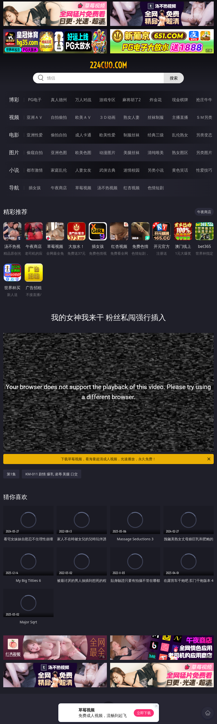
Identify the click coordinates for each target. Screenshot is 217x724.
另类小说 (156, 170)
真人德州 (59, 99)
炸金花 (156, 99)
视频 (14, 117)
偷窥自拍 (35, 152)
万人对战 (83, 99)
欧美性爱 (107, 135)
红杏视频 (131, 187)
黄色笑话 (180, 170)
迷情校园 (131, 170)
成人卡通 (83, 135)
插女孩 (35, 187)
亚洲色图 (59, 152)
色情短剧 (156, 187)
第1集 (11, 474)
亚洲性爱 (35, 135)
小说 (14, 170)
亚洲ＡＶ (35, 117)
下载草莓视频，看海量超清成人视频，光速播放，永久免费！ (136, 459)
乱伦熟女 (180, 135)
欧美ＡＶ (83, 117)
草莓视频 (83, 187)
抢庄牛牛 (204, 99)
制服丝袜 (131, 135)
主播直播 (180, 117)
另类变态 (204, 135)
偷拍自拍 (59, 135)
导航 (14, 187)
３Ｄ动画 (107, 117)
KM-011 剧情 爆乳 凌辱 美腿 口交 (51, 474)
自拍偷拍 (59, 117)
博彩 (14, 99)
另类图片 (204, 152)
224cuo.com (108, 65)
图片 (14, 152)
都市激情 (35, 170)
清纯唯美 (156, 152)
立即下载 (144, 712)
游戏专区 (107, 99)
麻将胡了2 (131, 99)
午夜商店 (59, 187)
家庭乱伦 (59, 170)
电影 (14, 134)
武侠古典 (107, 170)
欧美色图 (83, 152)
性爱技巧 (204, 170)
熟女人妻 (131, 117)
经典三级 (156, 135)
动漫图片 (107, 152)
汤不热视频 (107, 187)
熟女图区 (180, 152)
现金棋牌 (180, 99)
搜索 (174, 78)
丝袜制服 (156, 117)
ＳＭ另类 (204, 117)
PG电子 (34, 99)
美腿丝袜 (131, 152)
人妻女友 (83, 170)
